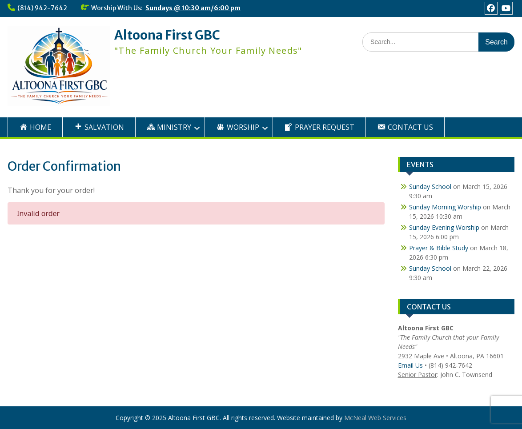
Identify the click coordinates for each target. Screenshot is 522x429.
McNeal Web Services (375, 417)
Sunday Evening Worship (444, 227)
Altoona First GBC (167, 35)
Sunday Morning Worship (445, 207)
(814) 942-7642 (42, 8)
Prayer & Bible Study (438, 248)
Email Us (410, 365)
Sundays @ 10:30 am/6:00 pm (193, 8)
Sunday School (430, 186)
